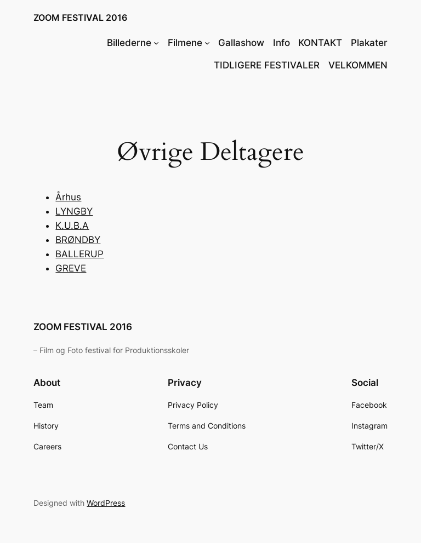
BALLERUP (79, 254)
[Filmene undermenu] (207, 42)
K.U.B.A (72, 225)
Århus (68, 197)
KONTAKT (320, 42)
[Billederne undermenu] (156, 42)
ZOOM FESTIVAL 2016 (80, 17)
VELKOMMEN (358, 65)
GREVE (70, 268)
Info (281, 42)
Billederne (129, 42)
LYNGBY (74, 211)
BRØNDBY (77, 239)
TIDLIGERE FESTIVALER (267, 65)
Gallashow (241, 42)
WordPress (106, 502)
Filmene (185, 42)
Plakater (369, 42)
